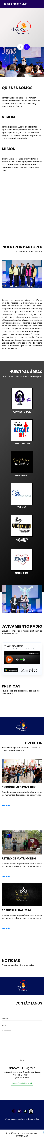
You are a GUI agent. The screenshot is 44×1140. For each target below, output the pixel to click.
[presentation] (19, 1046)
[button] (20, 47)
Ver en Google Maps (22, 1083)
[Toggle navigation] (37, 4)
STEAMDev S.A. (22, 1136)
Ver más (6, 805)
